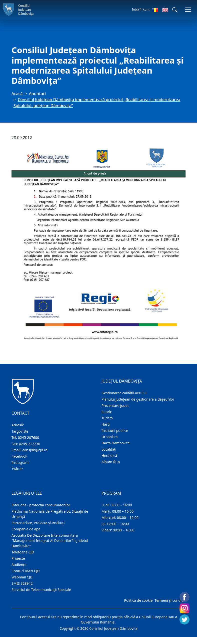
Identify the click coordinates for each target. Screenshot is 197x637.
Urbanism (110, 436)
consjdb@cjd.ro (35, 450)
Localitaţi (109, 449)
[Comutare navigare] (188, 10)
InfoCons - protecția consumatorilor (41, 505)
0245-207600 (28, 437)
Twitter (17, 468)
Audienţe (19, 564)
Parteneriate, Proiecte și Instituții (38, 522)
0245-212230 (29, 443)
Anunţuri (37, 93)
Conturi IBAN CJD (26, 570)
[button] (174, 9)
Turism (107, 418)
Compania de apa (26, 529)
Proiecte (18, 558)
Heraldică (109, 455)
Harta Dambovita (116, 443)
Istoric (107, 411)
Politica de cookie (138, 600)
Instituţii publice (115, 430)
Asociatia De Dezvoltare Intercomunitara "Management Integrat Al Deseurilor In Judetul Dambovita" (50, 540)
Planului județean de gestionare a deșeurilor (138, 399)
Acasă (17, 93)
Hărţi (106, 424)
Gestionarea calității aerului (124, 393)
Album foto (111, 461)
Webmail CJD (22, 577)
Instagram (20, 462)
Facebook (19, 456)
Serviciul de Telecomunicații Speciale (41, 589)
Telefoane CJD (23, 552)
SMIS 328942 (22, 583)
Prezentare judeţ (115, 405)
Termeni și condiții (169, 600)
